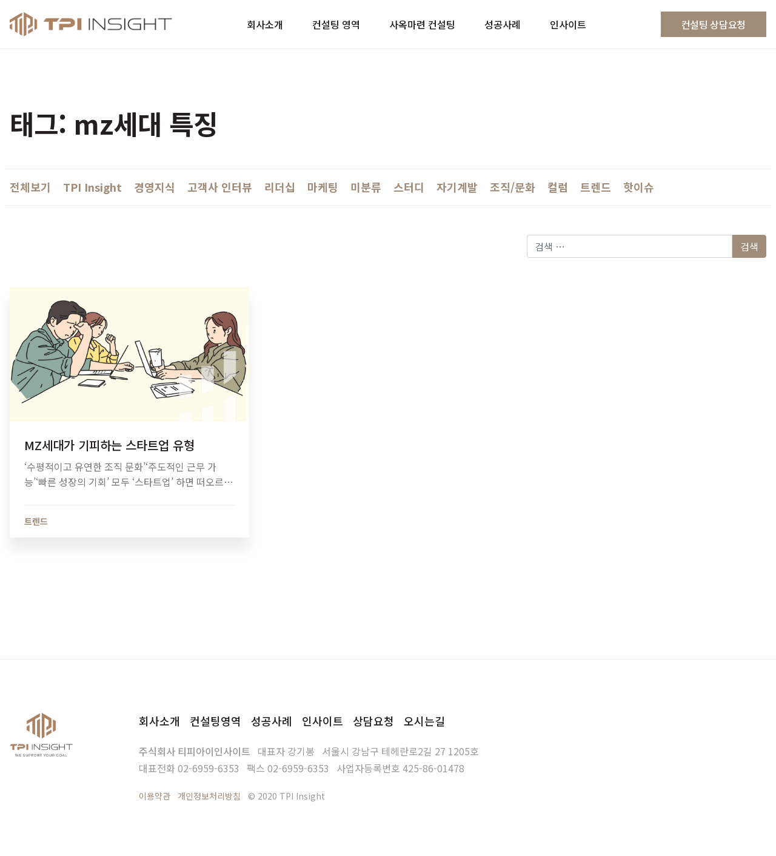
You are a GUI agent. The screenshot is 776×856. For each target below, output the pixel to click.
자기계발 (457, 187)
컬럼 (557, 187)
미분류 (365, 187)
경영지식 (154, 187)
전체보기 (30, 187)
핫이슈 (638, 187)
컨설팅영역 (215, 721)
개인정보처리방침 (209, 796)
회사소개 (159, 721)
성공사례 (271, 721)
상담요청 (373, 721)
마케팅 (322, 187)
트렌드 (595, 187)
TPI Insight (92, 187)
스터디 (408, 187)
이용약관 (154, 796)
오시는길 (424, 721)
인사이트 (322, 721)
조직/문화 (512, 187)
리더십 (279, 187)
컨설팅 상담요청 (713, 24)
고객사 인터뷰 (219, 187)
